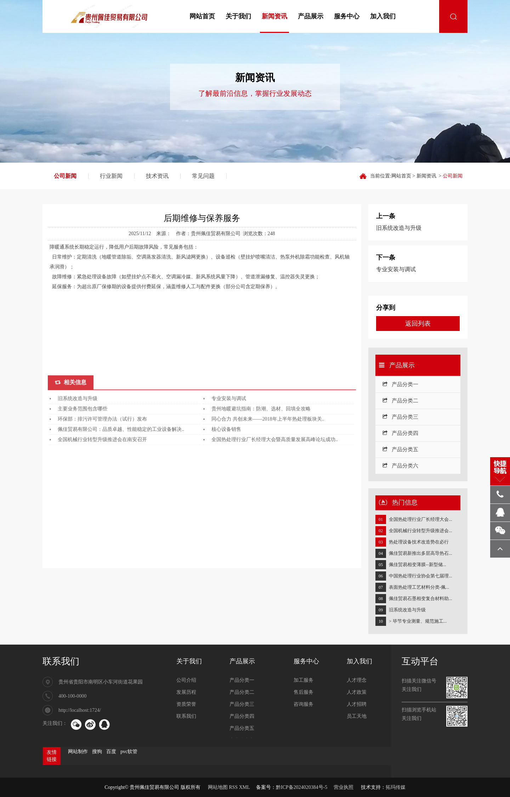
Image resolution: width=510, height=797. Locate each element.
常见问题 (203, 176)
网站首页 (202, 16)
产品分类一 (400, 384)
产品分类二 (400, 400)
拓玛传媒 (396, 787)
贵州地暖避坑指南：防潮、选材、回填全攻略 (261, 503)
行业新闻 (111, 176)
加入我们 (383, 16)
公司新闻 (65, 176)
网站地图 (218, 787)
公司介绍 (186, 680)
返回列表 (418, 323)
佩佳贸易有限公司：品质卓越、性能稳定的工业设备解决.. (121, 524)
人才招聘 (357, 704)
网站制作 (78, 751)
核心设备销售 (226, 524)
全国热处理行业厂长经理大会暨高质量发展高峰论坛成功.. (274, 534)
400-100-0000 (72, 696)
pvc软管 (128, 751)
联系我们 (60, 661)
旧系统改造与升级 (77, 493)
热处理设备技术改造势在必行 (419, 542)
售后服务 (303, 692)
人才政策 (357, 692)
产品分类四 (400, 433)
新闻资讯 (274, 16)
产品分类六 (400, 466)
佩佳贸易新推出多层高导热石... (420, 553)
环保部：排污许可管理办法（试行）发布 (102, 513)
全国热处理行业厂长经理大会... (420, 519)
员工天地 (357, 716)
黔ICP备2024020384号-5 (301, 787)
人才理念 (357, 680)
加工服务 (303, 680)
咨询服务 (303, 704)
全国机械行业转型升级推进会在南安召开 (102, 534)
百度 (111, 751)
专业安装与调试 (228, 493)
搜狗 (97, 751)
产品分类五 (400, 449)
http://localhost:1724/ (79, 710)
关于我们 (238, 16)
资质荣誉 (186, 704)
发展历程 (186, 692)
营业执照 (343, 787)
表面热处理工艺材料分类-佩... (419, 587)
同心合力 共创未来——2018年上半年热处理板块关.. (267, 513)
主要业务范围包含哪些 (82, 503)
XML (244, 787)
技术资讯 (157, 176)
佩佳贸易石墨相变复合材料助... (420, 598)
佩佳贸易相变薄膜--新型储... (417, 564)
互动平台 (420, 661)
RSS (233, 787)
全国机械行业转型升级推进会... (420, 530)
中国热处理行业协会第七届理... (420, 575)
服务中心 (346, 16)
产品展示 (310, 16)
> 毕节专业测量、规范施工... (418, 621)
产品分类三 (400, 417)
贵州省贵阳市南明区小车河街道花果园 (100, 682)
